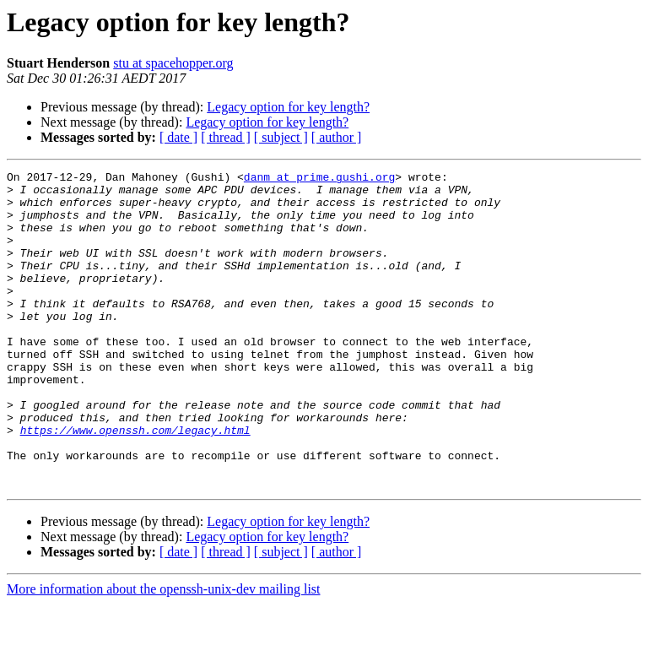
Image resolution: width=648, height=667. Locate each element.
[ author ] (336, 137)
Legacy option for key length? (288, 107)
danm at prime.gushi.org (319, 179)
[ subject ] (281, 137)
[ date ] (178, 137)
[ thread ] (226, 137)
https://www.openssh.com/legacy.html (135, 483)
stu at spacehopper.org (173, 63)
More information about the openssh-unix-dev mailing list (164, 652)
